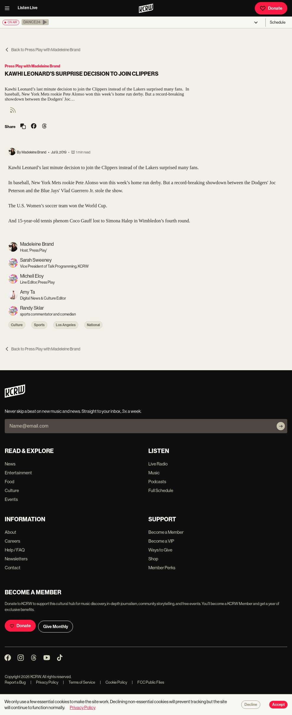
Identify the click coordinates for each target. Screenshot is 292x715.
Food (9, 481)
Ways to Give (160, 549)
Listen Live (28, 7)
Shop (153, 558)
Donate (271, 8)
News (10, 463)
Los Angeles (66, 325)
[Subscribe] (281, 426)
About (10, 532)
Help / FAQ (15, 549)
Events (11, 499)
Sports (39, 325)
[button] (35, 22)
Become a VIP (161, 540)
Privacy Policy (44, 682)
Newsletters (16, 558)
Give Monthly (55, 626)
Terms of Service (79, 682)
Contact (12, 567)
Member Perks (161, 567)
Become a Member (166, 532)
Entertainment (18, 472)
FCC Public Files (148, 682)
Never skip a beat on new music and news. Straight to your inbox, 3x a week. (73, 411)
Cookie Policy (113, 682)
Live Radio (158, 463)
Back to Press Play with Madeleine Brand (42, 49)
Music (154, 472)
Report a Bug (15, 682)
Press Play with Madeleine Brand (32, 66)
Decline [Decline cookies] (250, 704)
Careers (12, 540)
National (93, 325)
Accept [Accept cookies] (278, 704)
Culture (17, 325)
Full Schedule (160, 490)
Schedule (277, 22)
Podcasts (157, 481)
